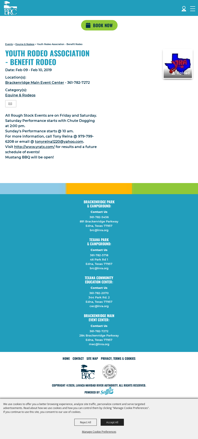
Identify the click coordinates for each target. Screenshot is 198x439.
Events (9, 44)
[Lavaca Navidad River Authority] (10, 8)
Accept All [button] (112, 422)
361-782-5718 (99, 255)
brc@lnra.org (99, 230)
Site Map (92, 358)
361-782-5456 (99, 217)
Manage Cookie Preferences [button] (99, 431)
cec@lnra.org (99, 306)
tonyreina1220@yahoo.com (59, 142)
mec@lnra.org (99, 344)
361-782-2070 (99, 293)
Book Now (103, 25)
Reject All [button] (85, 422)
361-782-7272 (99, 331)
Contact (78, 358)
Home (66, 358)
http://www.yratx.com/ (34, 147)
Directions (184, 8)
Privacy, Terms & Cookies (118, 358)
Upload (183, 73)
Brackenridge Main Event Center (34, 83)
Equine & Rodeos (24, 44)
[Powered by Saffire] (108, 391)
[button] (178, 64)
